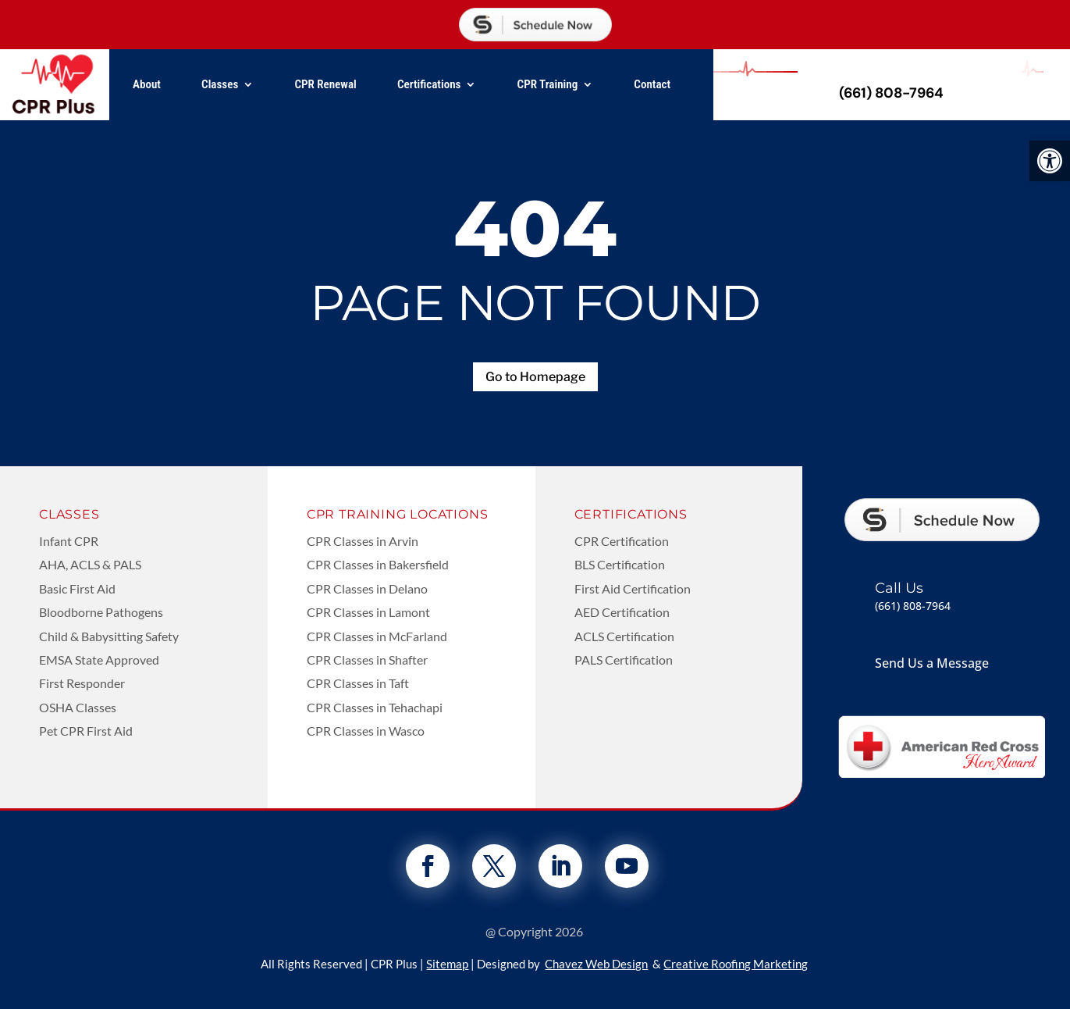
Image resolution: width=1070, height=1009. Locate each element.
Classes (219, 84)
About (147, 84)
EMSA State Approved (99, 659)
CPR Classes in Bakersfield (378, 564)
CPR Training (547, 84)
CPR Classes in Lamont (368, 611)
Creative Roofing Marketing (735, 964)
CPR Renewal (325, 84)
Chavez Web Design (596, 964)
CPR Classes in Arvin (362, 540)
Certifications (429, 84)
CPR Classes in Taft (358, 683)
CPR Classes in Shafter (367, 659)
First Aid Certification (632, 588)
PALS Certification (623, 659)
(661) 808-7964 (891, 93)
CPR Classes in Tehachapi (375, 707)
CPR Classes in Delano (367, 588)
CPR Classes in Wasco (366, 730)
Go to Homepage (535, 376)
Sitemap (447, 964)
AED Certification (622, 611)
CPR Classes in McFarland (377, 636)
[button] (1049, 161)
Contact (652, 84)
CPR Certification (621, 540)
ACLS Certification (624, 636)
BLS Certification (619, 564)
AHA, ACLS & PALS (90, 564)
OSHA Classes (77, 707)
